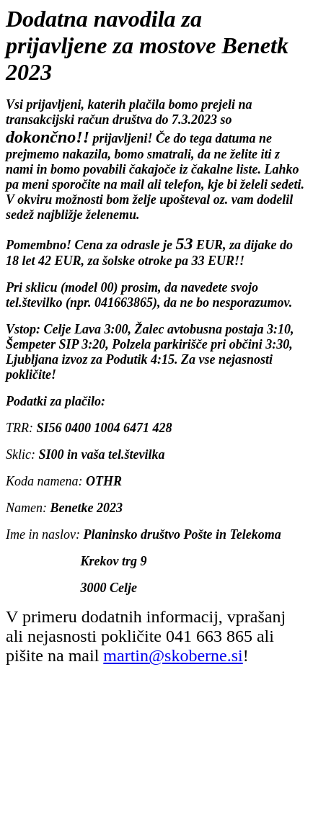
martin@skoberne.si (172, 655)
